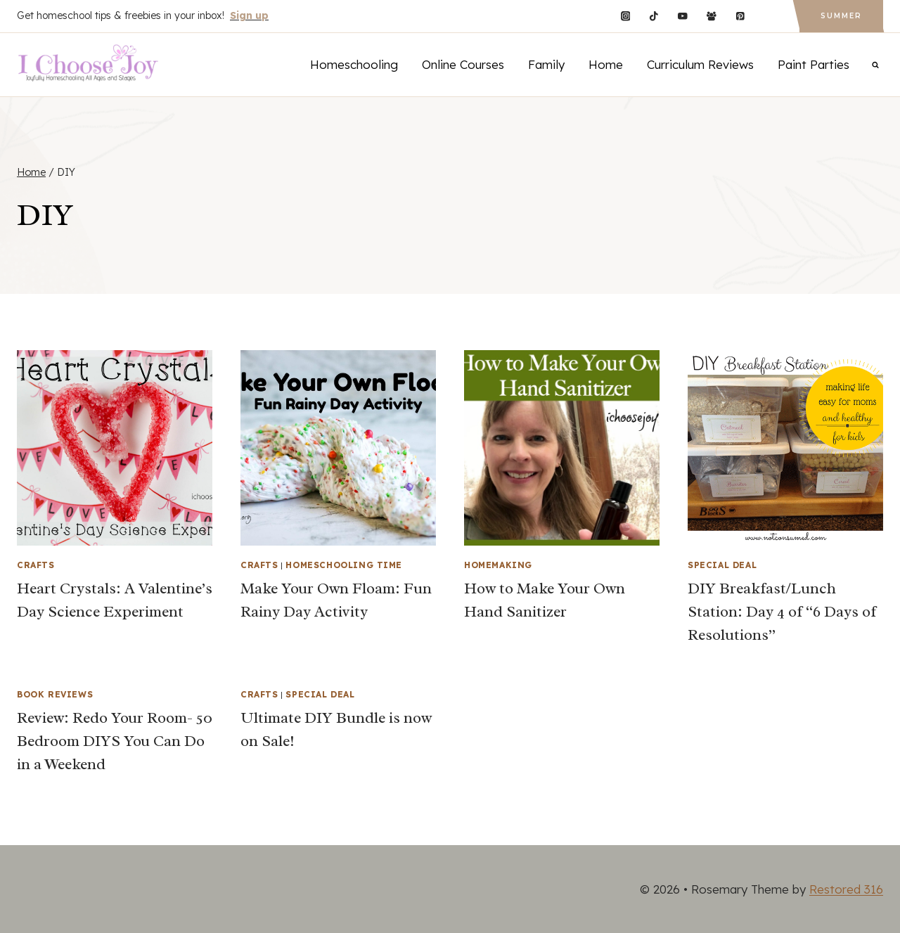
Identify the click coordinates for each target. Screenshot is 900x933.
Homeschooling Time (343, 565)
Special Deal (722, 565)
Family (546, 64)
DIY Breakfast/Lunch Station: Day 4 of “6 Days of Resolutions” (782, 612)
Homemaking (498, 565)
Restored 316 (846, 889)
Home (606, 64)
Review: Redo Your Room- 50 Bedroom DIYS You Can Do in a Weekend (114, 741)
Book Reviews (55, 694)
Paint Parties (813, 64)
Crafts (36, 565)
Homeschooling (354, 64)
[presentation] (114, 448)
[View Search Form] (875, 65)
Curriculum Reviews (700, 64)
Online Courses (463, 64)
